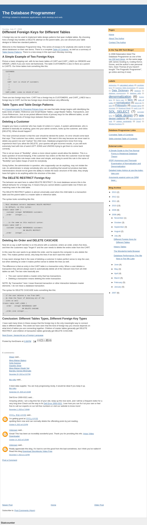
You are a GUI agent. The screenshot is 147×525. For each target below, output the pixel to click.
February (118, 282)
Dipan (11, 357)
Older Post (99, 505)
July (116, 236)
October (118, 222)
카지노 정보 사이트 (17, 415)
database (137, 91)
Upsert (138, 121)
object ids (138, 103)
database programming (117, 93)
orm (110, 106)
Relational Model (125, 108)
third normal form (135, 119)
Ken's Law (120, 100)
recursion (112, 108)
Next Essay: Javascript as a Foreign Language (22, 335)
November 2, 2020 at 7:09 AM (19, 409)
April (116, 273)
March (117, 278)
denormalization (120, 96)
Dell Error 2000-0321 (53, 403)
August (117, 231)
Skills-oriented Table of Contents (123, 139)
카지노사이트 (32, 418)
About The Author (116, 38)
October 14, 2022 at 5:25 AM (19, 440)
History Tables (120, 247)
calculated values (127, 85)
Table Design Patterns (12, 52)
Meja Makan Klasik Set (19, 368)
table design (124, 115)
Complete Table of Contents (121, 135)
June (116, 264)
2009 (114, 210)
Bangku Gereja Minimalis (20, 371)
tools (110, 121)
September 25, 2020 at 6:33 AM (20, 392)
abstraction (113, 85)
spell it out (137, 108)
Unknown (13, 430)
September (119, 227)
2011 (114, 201)
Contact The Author (117, 42)
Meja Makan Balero (17, 360)
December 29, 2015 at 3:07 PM (19, 374)
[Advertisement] (25, 482)
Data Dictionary (120, 90)
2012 (114, 197)
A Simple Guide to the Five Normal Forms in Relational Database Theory (124, 153)
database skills (135, 93)
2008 (114, 214)
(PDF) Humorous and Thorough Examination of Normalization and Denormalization (125, 163)
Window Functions (115, 124)
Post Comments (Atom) (25, 510)
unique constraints (124, 121)
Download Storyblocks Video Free (37, 451)
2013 (114, 192)
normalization (123, 102)
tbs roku (12, 380)
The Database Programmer (28, 13)
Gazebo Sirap (15, 365)
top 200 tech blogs (117, 59)
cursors (141, 88)
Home (53, 505)
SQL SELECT (119, 111)
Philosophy (121, 105)
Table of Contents (60, 49)
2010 (114, 205)
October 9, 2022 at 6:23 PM (18, 424)
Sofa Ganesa (15, 363)
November (119, 218)
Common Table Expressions (125, 88)
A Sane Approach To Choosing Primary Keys (24, 109)
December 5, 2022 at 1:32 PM (19, 455)
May (116, 269)
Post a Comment (9, 460)
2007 (114, 293)
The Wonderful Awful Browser (127, 251)
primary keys (136, 106)
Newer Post (7, 505)
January (118, 287)
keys (130, 99)
